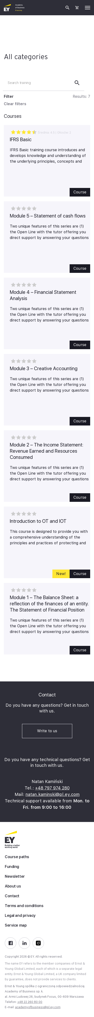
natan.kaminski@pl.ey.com (53, 794)
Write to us (47, 731)
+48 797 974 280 (52, 787)
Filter (9, 96)
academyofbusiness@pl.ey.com (38, 1007)
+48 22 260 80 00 (29, 1002)
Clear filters (15, 104)
